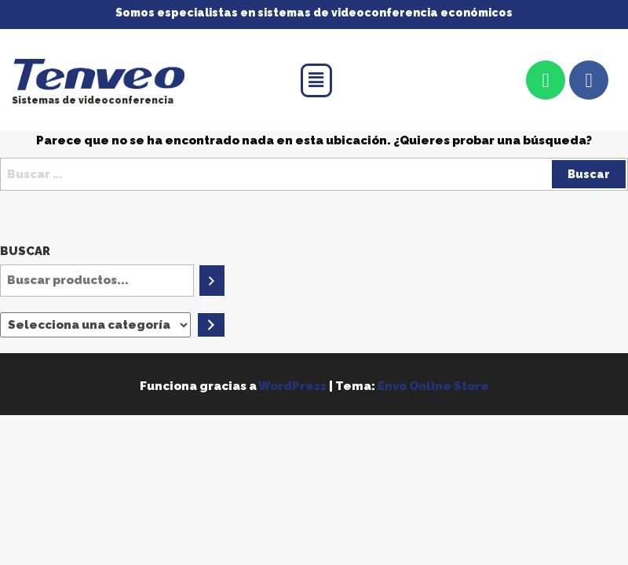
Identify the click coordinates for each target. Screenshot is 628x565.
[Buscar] (212, 280)
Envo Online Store (433, 386)
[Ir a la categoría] (211, 324)
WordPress (292, 386)
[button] (316, 80)
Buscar (25, 251)
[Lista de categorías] (95, 324)
